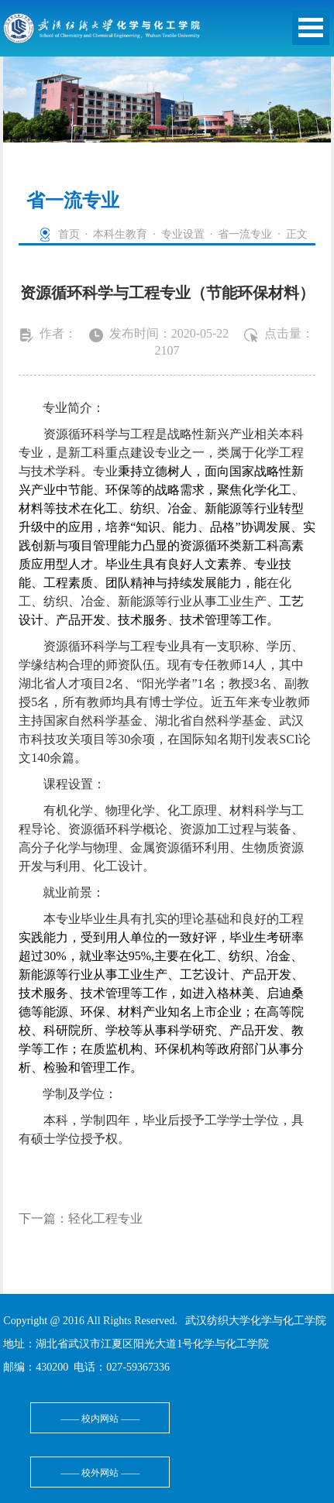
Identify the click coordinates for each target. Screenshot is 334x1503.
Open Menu (310, 27)
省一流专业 (245, 234)
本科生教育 (120, 234)
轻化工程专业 (105, 1218)
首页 (69, 234)
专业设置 (183, 234)
